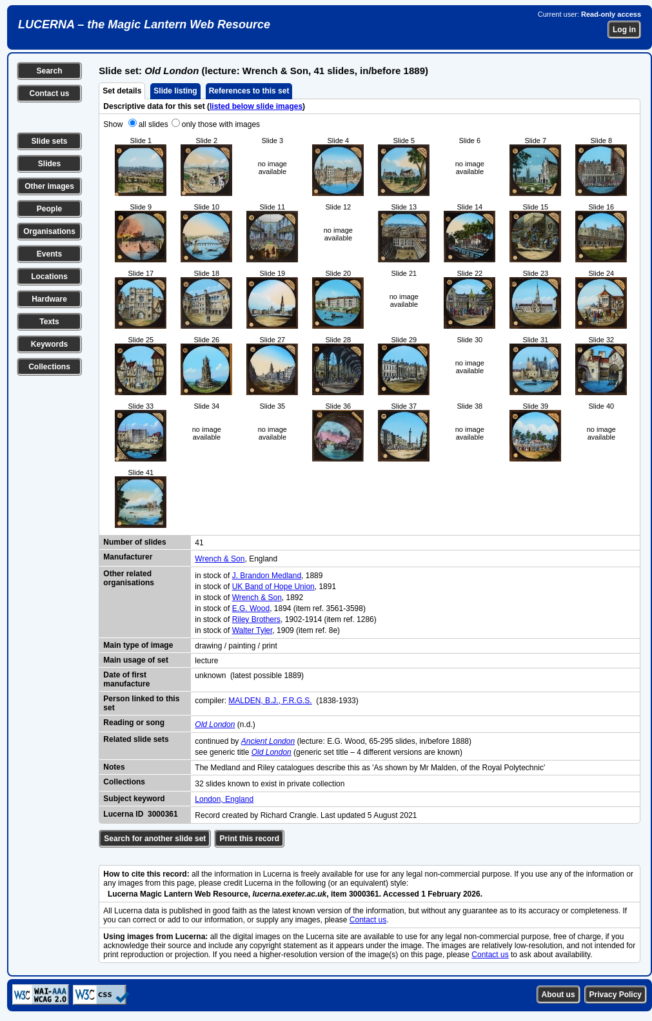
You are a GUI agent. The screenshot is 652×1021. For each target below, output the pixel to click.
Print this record (249, 838)
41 (199, 542)
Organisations (49, 231)
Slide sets (49, 141)
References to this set (249, 90)
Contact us (49, 93)
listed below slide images (256, 106)
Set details (122, 90)
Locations (49, 276)
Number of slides (134, 542)
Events (49, 253)
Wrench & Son (219, 558)
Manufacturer (127, 556)
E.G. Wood (251, 608)
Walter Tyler (252, 630)
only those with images (221, 124)
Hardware (49, 299)
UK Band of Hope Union (273, 586)
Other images (49, 186)
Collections (49, 366)
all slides (153, 124)
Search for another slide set (155, 838)
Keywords (49, 344)
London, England (224, 799)
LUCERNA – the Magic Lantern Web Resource (144, 24)
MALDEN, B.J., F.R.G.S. (269, 700)
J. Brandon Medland (266, 575)
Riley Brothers (256, 619)
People (49, 208)
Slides (49, 163)
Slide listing (175, 90)
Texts (49, 321)
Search (49, 70)
